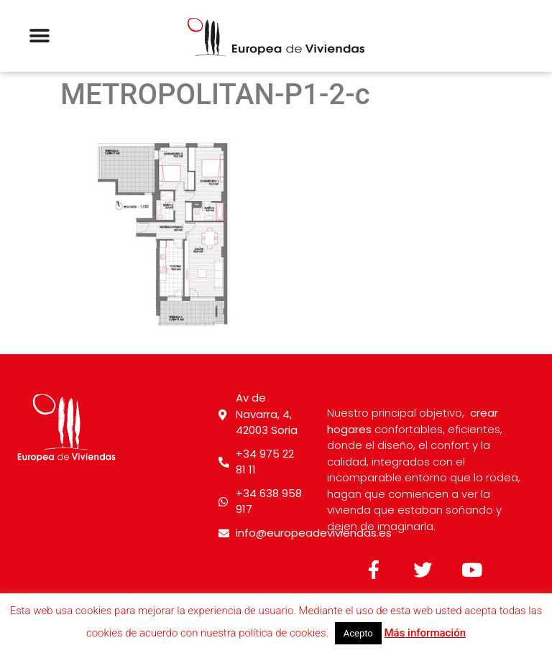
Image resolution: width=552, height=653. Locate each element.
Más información (425, 632)
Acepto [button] (358, 633)
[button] (39, 36)
